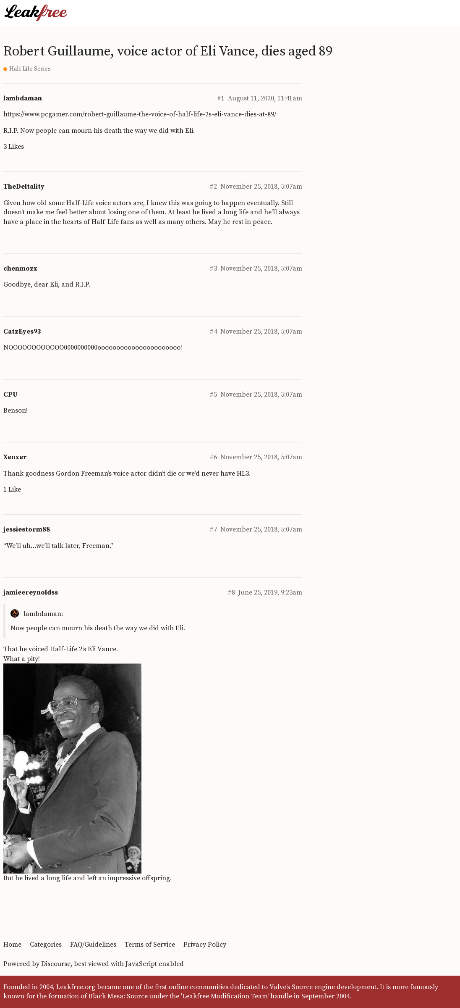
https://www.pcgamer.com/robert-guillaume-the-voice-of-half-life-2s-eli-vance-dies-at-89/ (139, 114)
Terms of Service (150, 944)
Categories (46, 944)
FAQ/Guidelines (93, 944)
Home (12, 944)
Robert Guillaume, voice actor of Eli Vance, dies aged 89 (167, 51)
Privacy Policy (204, 944)
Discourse (56, 964)
